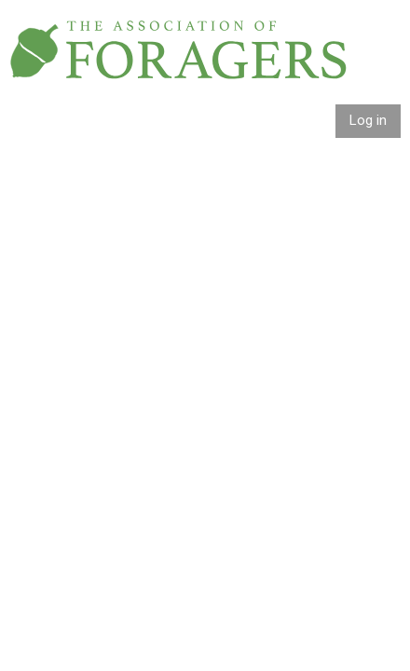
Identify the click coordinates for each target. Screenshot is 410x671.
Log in (368, 120)
